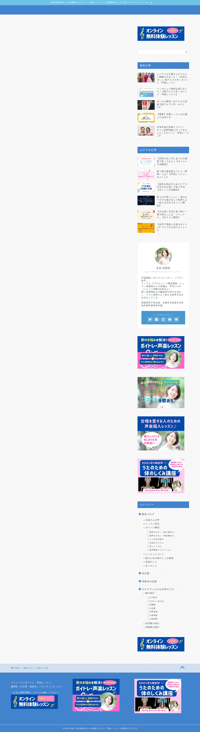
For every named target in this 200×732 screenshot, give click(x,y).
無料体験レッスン (172, 18)
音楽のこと (151, 562)
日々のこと (151, 566)
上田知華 (153, 619)
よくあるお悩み (156, 539)
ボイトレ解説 (152, 527)
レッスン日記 (152, 524)
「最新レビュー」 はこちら (99, 284)
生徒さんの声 (109, 18)
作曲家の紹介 (152, 627)
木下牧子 (153, 597)
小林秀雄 (153, 615)
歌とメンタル (155, 546)
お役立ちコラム (156, 543)
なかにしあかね (156, 601)
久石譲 (152, 608)
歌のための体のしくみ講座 (159, 558)
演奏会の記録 (149, 581)
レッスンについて (154, 554)
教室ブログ (90, 18)
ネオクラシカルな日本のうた (158, 589)
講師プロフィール (68, 18)
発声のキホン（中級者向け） (162, 536)
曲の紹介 (150, 593)
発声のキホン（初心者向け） (162, 532)
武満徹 (152, 605)
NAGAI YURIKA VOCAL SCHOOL (100, 10)
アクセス (151, 18)
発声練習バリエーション (160, 550)
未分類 (145, 573)
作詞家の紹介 (152, 623)
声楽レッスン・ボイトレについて (35, 18)
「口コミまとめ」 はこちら (40, 284)
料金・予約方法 (132, 18)
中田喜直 (153, 612)
